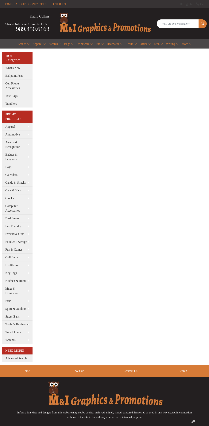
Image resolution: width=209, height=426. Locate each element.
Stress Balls (12, 316)
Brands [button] (22, 43)
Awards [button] (53, 43)
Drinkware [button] (82, 43)
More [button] (184, 43)
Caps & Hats (13, 190)
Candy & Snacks (15, 182)
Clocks (9, 198)
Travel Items (13, 332)
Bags (8, 167)
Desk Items (12, 218)
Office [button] (144, 43)
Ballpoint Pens (14, 75)
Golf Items (11, 257)
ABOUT (20, 4)
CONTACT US (37, 4)
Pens (8, 301)
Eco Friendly (13, 226)
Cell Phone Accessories (12, 86)
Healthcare (11, 265)
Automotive (12, 134)
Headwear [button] (113, 43)
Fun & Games (13, 249)
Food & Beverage (16, 241)
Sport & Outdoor (15, 308)
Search (183, 371)
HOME (8, 4)
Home (26, 371)
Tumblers (11, 103)
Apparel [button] (37, 43)
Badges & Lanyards (11, 157)
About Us (78, 371)
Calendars (11, 174)
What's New (12, 67)
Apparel (10, 126)
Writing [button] (170, 43)
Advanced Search (16, 358)
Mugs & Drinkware (11, 291)
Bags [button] (67, 43)
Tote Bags (11, 95)
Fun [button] (98, 43)
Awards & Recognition (12, 144)
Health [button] (129, 43)
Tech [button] (157, 43)
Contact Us (130, 371)
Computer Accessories (12, 208)
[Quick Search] (178, 23)
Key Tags (11, 273)
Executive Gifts (14, 234)
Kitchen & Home (15, 280)
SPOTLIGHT (58, 4)
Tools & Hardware (16, 324)
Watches (10, 340)
